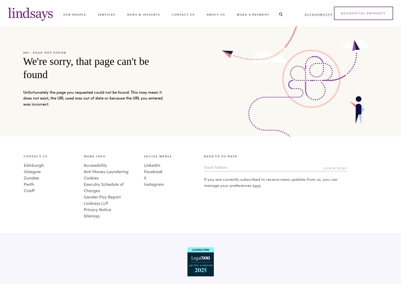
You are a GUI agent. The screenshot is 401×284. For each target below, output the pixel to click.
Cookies (91, 178)
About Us (215, 14)
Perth (29, 184)
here (256, 185)
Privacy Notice (97, 209)
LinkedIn (152, 165)
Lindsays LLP (96, 203)
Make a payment (253, 14)
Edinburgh (34, 165)
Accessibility (319, 14)
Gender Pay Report (102, 197)
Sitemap (92, 216)
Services (106, 14)
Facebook (153, 171)
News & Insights (143, 14)
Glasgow (32, 171)
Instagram (154, 184)
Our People (74, 14)
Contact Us (183, 14)
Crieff (29, 190)
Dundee (31, 178)
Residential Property (363, 13)
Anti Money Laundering (106, 171)
